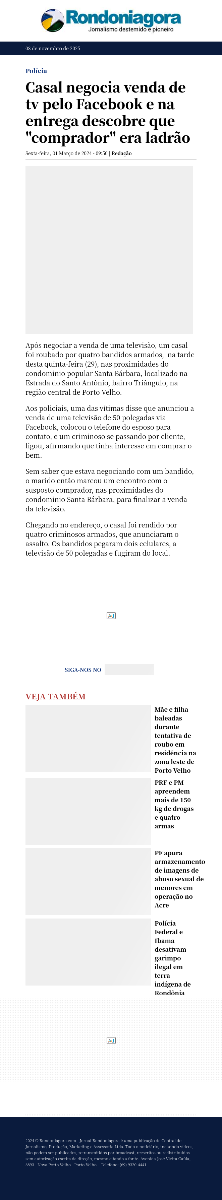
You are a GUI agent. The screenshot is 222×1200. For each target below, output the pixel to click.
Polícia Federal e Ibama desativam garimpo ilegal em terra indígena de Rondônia (173, 958)
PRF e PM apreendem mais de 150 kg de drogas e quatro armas (174, 804)
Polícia (36, 70)
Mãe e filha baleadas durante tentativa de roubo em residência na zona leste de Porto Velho (175, 739)
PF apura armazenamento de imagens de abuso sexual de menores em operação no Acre (180, 878)
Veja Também (55, 696)
